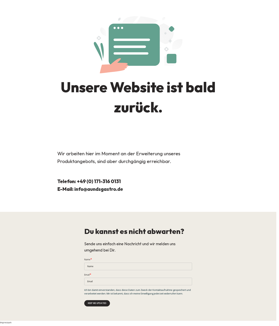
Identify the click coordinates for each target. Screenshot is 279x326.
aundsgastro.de (105, 189)
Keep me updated (97, 303)
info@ (80, 189)
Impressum (5, 322)
